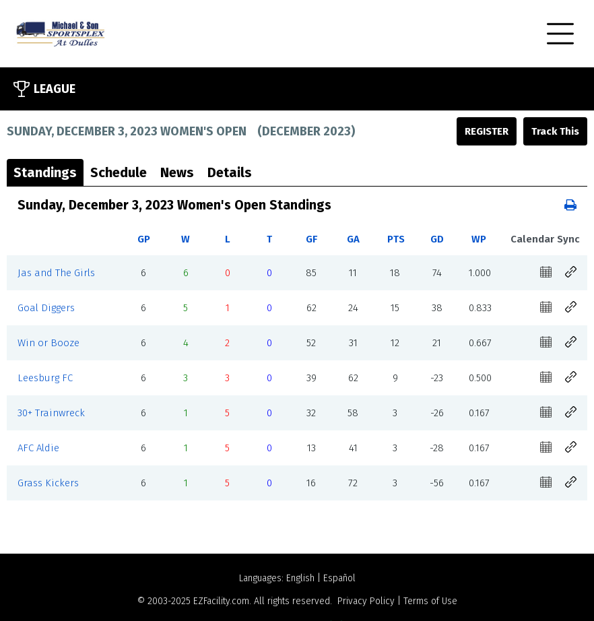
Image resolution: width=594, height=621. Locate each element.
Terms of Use (430, 601)
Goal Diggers (46, 308)
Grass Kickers (48, 483)
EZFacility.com (221, 601)
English (300, 578)
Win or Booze (48, 343)
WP (478, 239)
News (177, 172)
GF (311, 239)
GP (143, 239)
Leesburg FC (45, 378)
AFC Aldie (38, 448)
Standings (45, 172)
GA (353, 239)
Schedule (118, 172)
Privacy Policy (366, 601)
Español (339, 578)
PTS (396, 239)
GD (437, 239)
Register (486, 131)
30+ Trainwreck (51, 413)
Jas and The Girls (56, 273)
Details (229, 172)
